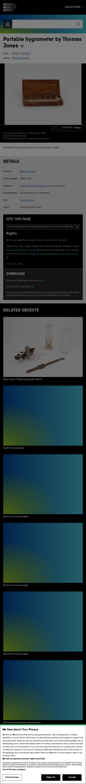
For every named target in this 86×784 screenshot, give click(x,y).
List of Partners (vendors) (14, 770)
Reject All (50, 777)
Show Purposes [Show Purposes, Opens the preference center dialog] (12, 777)
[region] (43, 754)
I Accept (72, 777)
